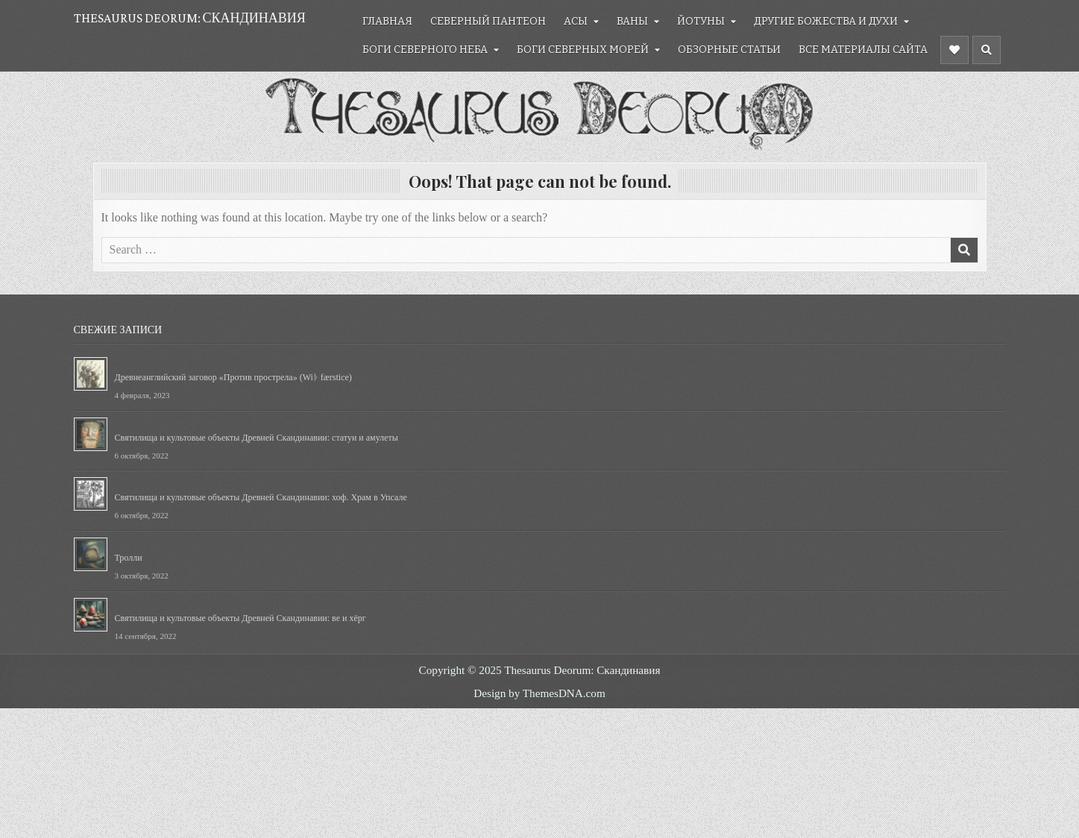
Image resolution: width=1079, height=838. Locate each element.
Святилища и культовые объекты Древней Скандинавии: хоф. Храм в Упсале (261, 497)
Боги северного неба (425, 49)
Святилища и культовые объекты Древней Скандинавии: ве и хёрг (240, 618)
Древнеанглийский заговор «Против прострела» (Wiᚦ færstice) (233, 377)
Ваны (632, 21)
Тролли (128, 557)
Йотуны (701, 21)
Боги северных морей (583, 49)
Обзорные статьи (729, 49)
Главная (387, 21)
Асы (576, 21)
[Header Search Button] (986, 50)
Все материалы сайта (863, 49)
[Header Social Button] (954, 50)
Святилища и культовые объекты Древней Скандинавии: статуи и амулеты (256, 437)
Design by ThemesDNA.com (539, 693)
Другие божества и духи (826, 21)
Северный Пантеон (488, 21)
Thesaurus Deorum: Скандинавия (190, 17)
